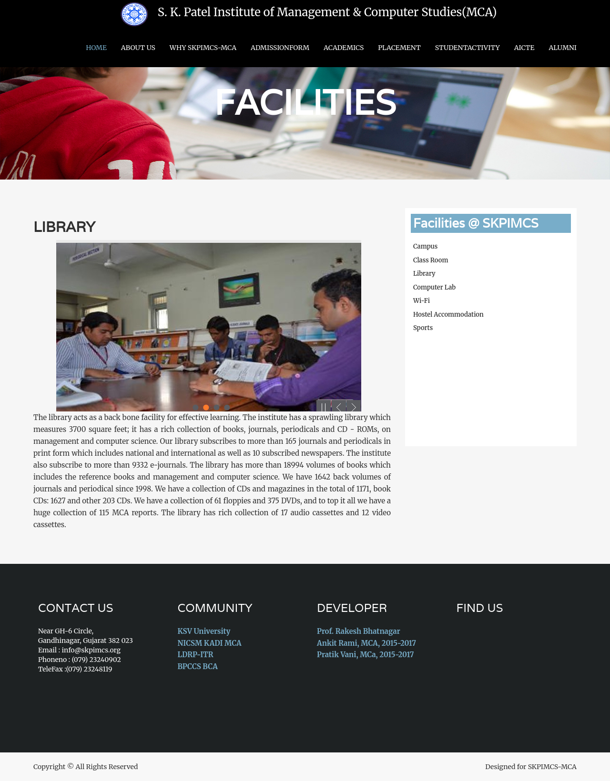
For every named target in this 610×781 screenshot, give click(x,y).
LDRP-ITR (196, 654)
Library (64, 227)
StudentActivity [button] (467, 47)
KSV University (204, 631)
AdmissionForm (280, 47)
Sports (423, 328)
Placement (399, 47)
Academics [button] (344, 47)
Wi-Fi (421, 301)
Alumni (563, 47)
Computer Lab (434, 287)
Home (96, 47)
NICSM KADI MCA (210, 643)
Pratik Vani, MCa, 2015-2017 (365, 654)
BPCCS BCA (198, 666)
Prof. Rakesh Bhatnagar (358, 631)
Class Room (430, 260)
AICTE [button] (524, 47)
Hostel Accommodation (448, 314)
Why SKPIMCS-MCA (203, 47)
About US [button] (138, 47)
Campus (425, 246)
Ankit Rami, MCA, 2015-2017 (366, 643)
